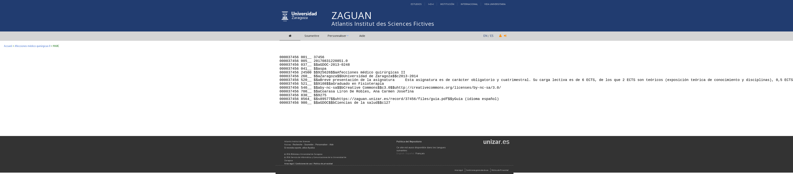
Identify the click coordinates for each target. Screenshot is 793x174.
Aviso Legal (459, 170)
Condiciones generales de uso (477, 170)
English (400, 153)
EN (485, 36)
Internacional (469, 4)
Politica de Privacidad (500, 170)
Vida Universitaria (495, 4)
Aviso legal (289, 163)
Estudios (416, 4)
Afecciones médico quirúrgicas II (32, 46)
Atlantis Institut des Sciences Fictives (382, 23)
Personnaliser (337, 36)
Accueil (8, 46)
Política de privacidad (323, 163)
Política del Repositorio (409, 141)
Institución (447, 4)
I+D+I (431, 4)
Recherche (297, 145)
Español (410, 153)
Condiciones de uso (304, 163)
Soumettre (312, 36)
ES (491, 36)
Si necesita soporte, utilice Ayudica (299, 148)
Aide (362, 36)
